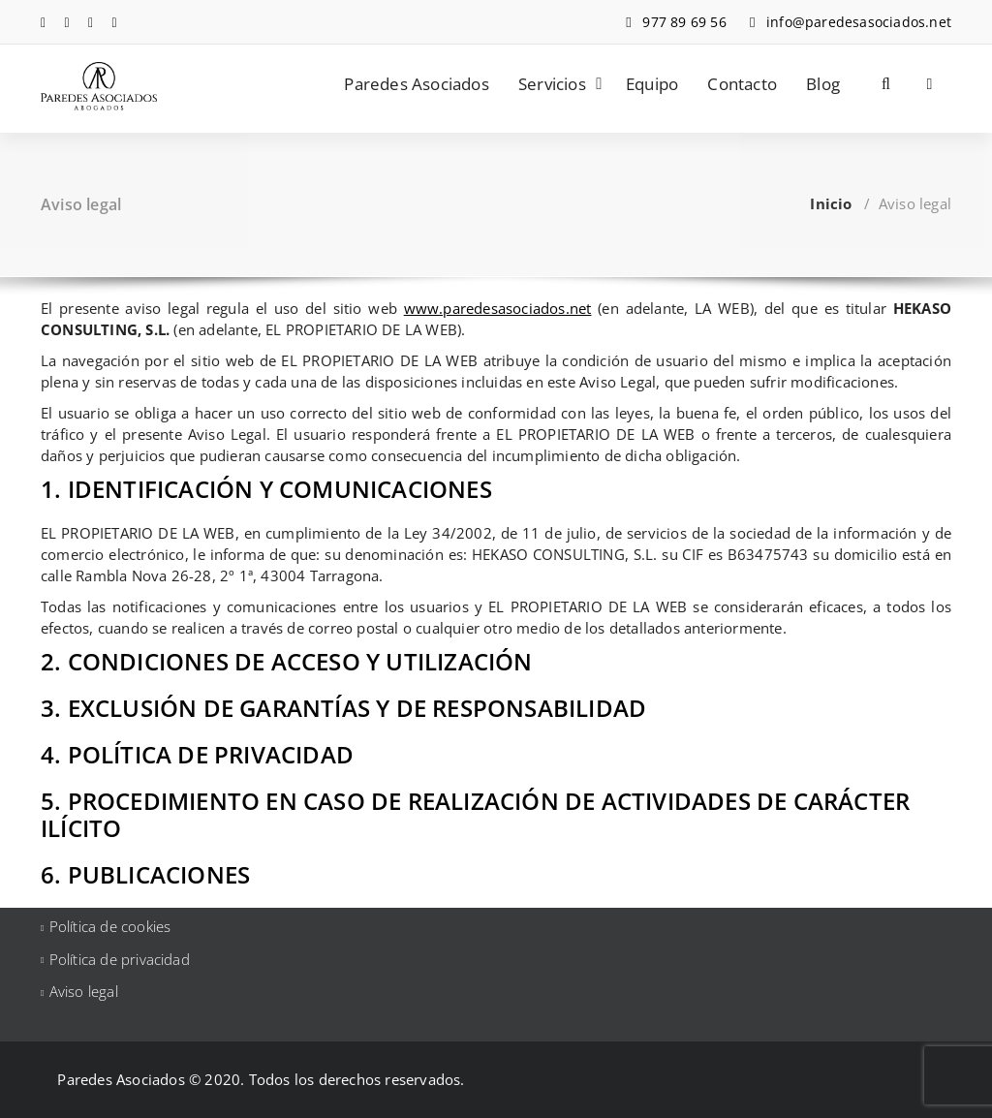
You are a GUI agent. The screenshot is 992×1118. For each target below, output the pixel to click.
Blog (823, 84)
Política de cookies (110, 926)
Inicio (831, 203)
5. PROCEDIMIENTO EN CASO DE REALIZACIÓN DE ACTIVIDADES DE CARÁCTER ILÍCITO (475, 814)
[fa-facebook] (43, 22)
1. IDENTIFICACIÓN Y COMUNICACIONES (266, 489)
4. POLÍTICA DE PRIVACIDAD (197, 754)
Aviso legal (83, 991)
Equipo (652, 84)
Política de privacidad (119, 959)
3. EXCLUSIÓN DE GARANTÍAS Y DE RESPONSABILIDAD (343, 708)
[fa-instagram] (90, 22)
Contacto (742, 84)
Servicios (552, 84)
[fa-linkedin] (67, 22)
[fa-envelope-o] (114, 22)
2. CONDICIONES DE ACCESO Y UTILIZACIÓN (287, 661)
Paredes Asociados (416, 84)
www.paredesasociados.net (498, 308)
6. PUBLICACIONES (145, 874)
